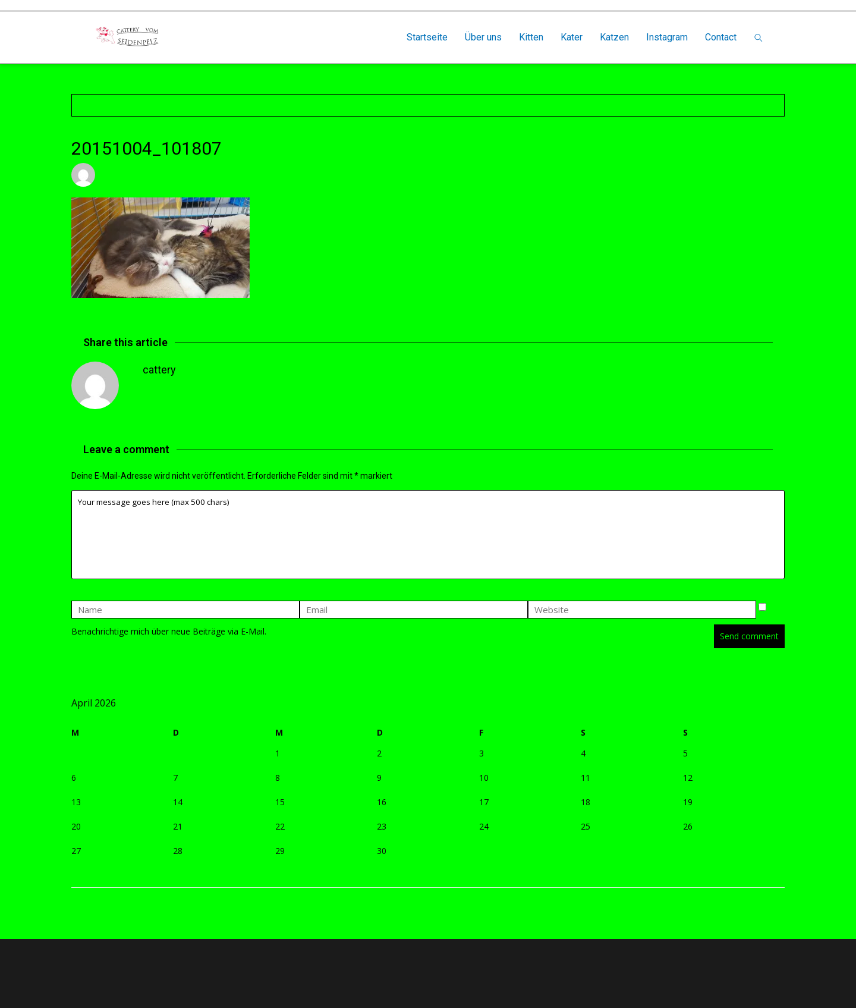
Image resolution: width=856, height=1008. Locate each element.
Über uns (483, 37)
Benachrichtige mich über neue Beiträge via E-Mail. (168, 631)
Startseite (427, 37)
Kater (572, 37)
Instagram (667, 37)
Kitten (531, 37)
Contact (721, 37)
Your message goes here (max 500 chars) (428, 534)
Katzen (614, 37)
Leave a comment (282, 174)
